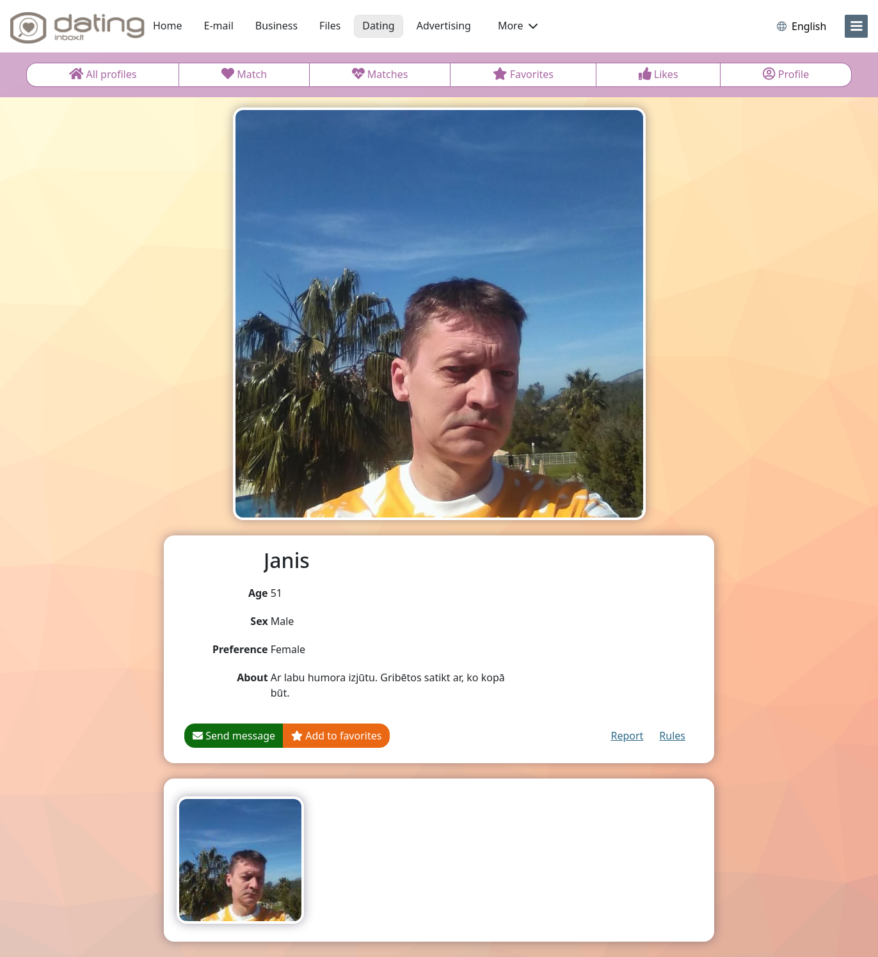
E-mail (219, 26)
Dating (378, 26)
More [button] (518, 26)
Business (276, 26)
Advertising (444, 26)
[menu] (856, 26)
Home (167, 26)
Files (329, 26)
